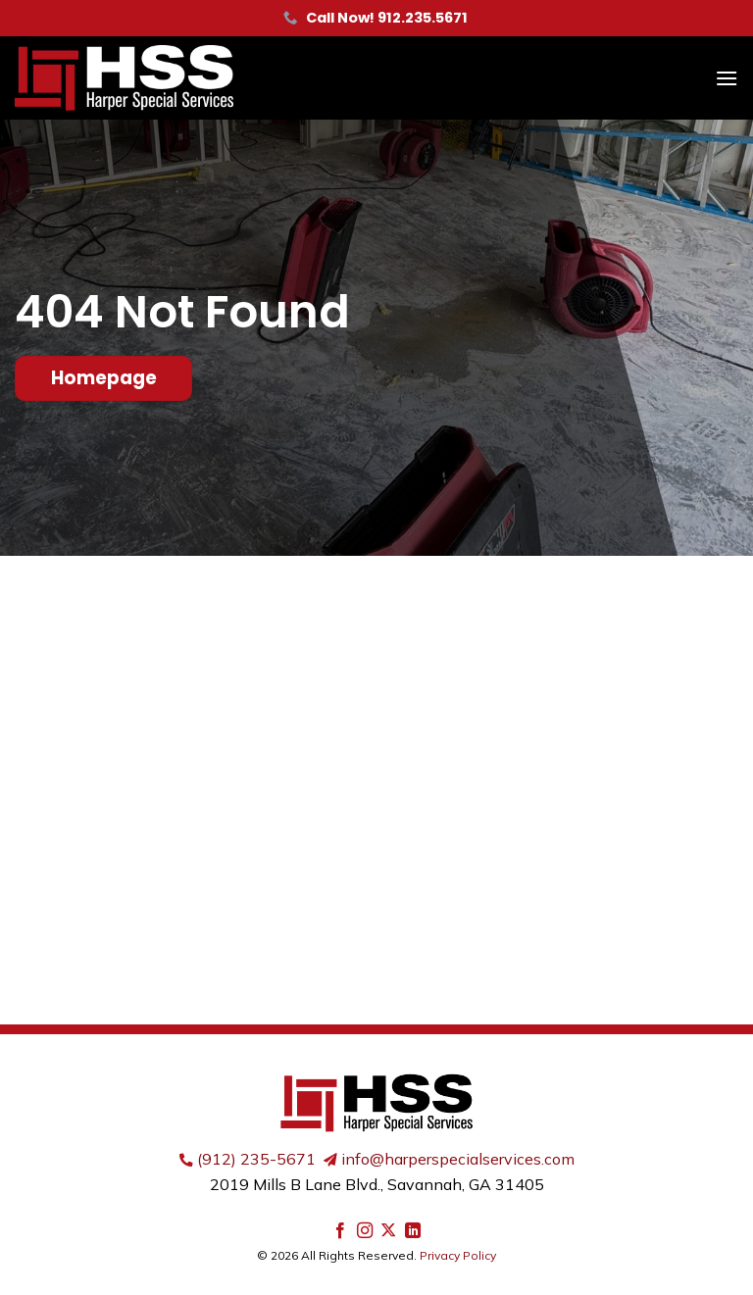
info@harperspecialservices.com (458, 1159)
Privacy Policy (458, 1255)
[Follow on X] (388, 1231)
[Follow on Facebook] (340, 1231)
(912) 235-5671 (256, 1159)
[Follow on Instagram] (365, 1231)
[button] (726, 78)
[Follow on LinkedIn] (413, 1231)
